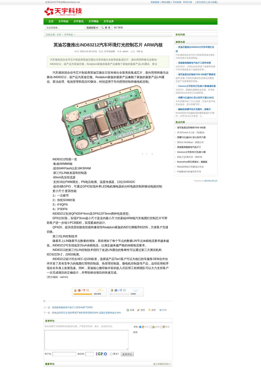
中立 (145, 327)
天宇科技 (68, 34)
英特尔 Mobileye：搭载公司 (190, 142)
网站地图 (166, 2)
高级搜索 (155, 2)
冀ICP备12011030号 (212, 181)
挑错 (143, 310)
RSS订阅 (187, 2)
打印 (164, 310)
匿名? (116, 354)
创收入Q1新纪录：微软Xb (189, 157)
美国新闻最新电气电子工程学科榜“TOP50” (72, 307)
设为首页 (201, 2)
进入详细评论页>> (162, 364)
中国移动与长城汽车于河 (189, 171)
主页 (59, 34)
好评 (155, 327)
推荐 (154, 310)
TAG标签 (177, 2)
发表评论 (127, 354)
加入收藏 (212, 2)
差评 (166, 327)
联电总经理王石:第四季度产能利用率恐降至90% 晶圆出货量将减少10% (86, 312)
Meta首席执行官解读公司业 (190, 167)
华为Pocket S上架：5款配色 (190, 132)
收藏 (132, 310)
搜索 (106, 28)
